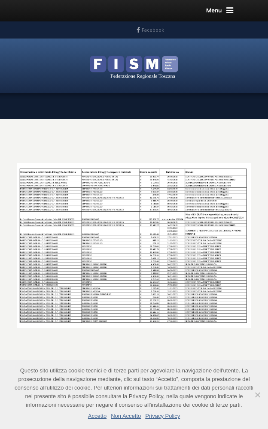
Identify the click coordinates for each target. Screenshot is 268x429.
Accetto (97, 416)
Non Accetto (126, 416)
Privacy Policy (162, 416)
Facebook (153, 30)
